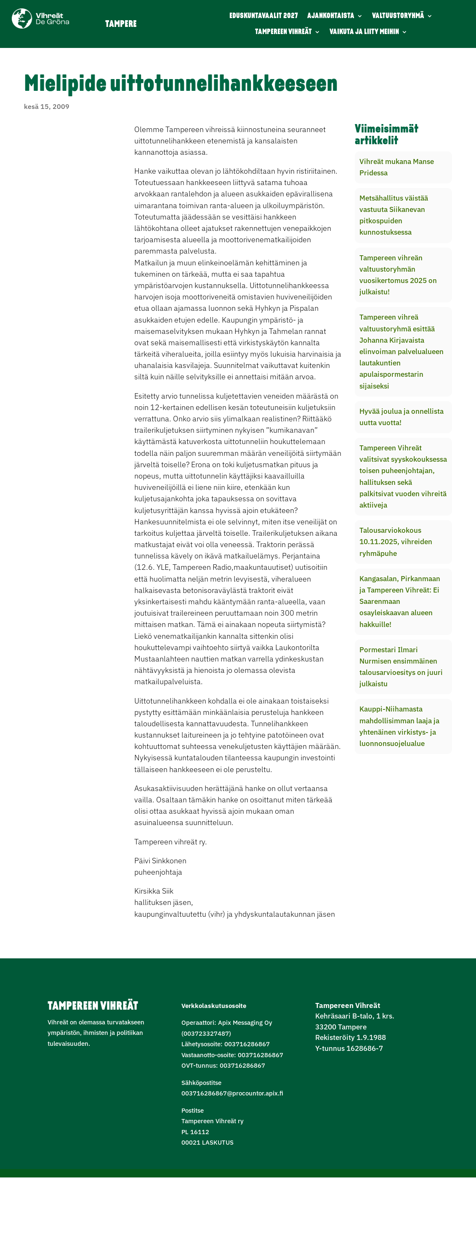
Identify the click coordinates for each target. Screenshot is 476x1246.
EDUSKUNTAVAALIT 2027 (263, 16)
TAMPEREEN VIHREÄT (283, 32)
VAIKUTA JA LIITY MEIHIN (364, 32)
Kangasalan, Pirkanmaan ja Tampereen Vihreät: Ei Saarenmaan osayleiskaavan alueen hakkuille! (399, 601)
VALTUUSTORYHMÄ (398, 16)
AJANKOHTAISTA (330, 16)
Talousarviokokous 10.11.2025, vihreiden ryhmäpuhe (395, 542)
